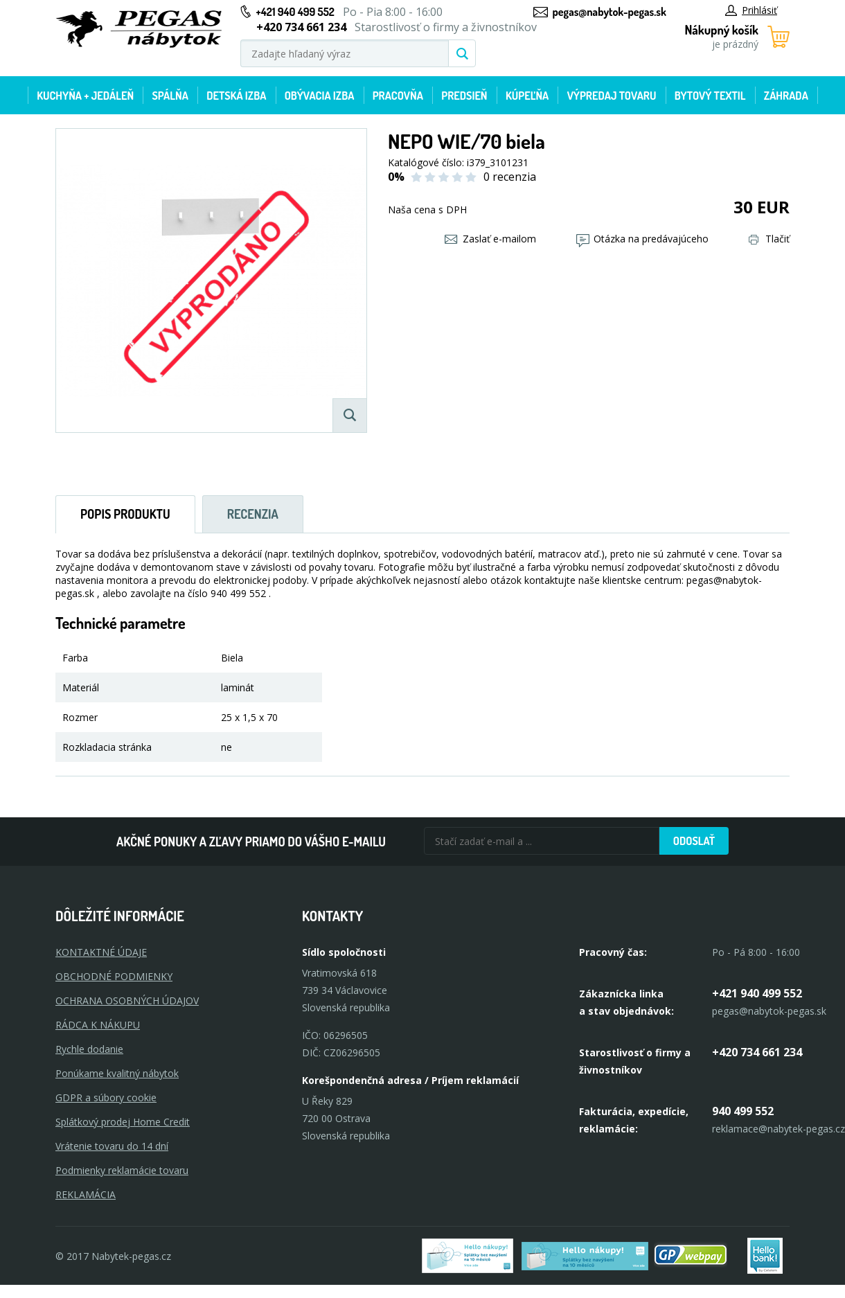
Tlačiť (769, 238)
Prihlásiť (751, 10)
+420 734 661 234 (757, 1052)
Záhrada (786, 96)
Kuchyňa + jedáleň (85, 96)
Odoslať (694, 841)
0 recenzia (509, 176)
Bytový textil (710, 96)
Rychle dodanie (89, 1049)
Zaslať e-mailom (490, 238)
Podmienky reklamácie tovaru (121, 1170)
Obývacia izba (320, 96)
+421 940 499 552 (295, 12)
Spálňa (170, 96)
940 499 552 (743, 1111)
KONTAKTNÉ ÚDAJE (101, 952)
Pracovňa (398, 96)
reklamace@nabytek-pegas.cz (778, 1128)
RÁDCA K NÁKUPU (97, 1024)
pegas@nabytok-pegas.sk (609, 12)
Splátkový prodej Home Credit (122, 1121)
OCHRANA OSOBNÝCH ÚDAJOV (127, 1000)
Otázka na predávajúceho (642, 238)
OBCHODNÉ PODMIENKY (113, 976)
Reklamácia (85, 1194)
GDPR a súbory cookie (106, 1097)
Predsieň (464, 96)
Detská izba (236, 96)
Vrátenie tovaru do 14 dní (111, 1146)
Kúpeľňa (527, 96)
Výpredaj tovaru (612, 96)
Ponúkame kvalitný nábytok (117, 1073)
